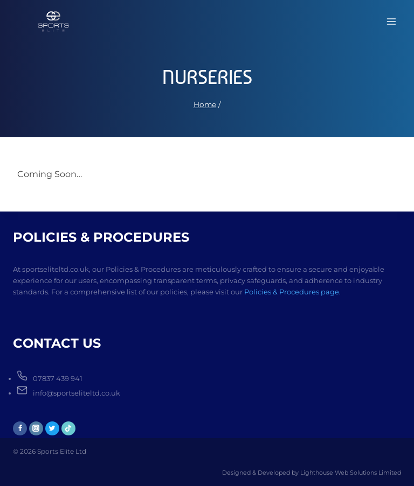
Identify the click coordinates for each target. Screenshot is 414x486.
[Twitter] (52, 428)
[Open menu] (391, 21)
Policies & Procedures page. (292, 291)
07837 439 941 (57, 378)
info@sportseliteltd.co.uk (76, 393)
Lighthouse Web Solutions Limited (350, 472)
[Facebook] (20, 428)
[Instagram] (36, 428)
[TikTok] (68, 428)
